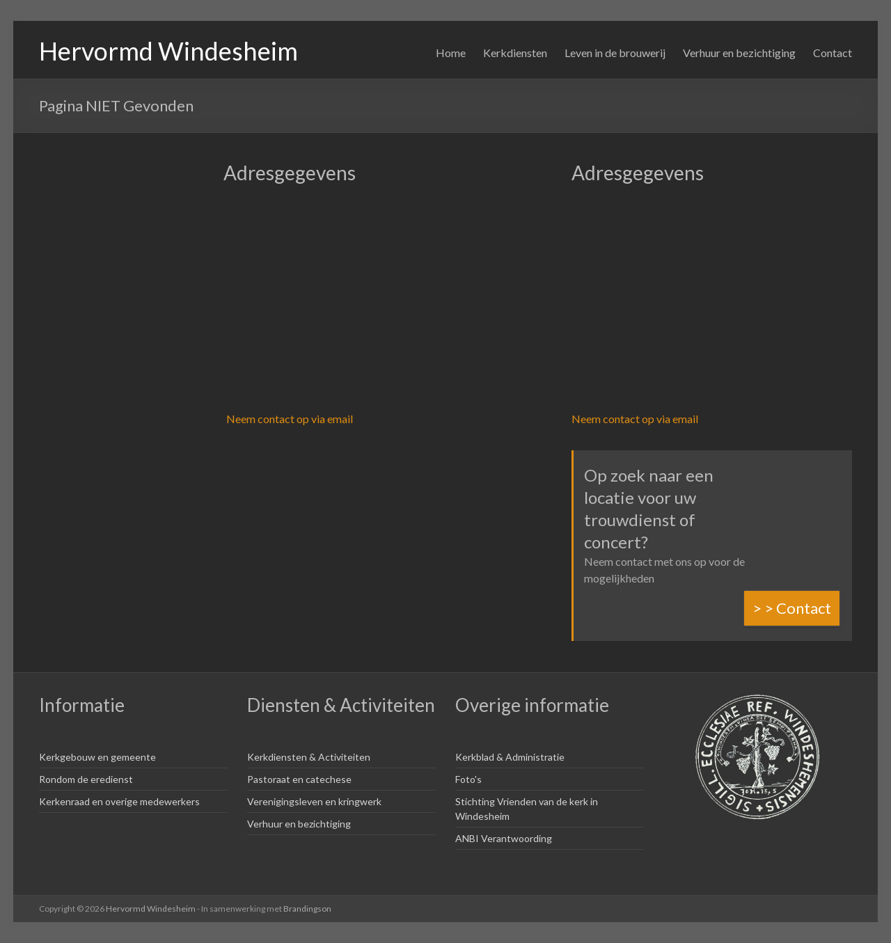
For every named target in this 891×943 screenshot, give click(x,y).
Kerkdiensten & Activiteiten (308, 757)
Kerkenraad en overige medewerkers (119, 801)
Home (451, 52)
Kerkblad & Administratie (510, 757)
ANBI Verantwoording (503, 838)
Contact (832, 52)
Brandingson (307, 908)
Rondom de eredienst (86, 779)
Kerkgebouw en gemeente (97, 757)
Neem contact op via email (289, 418)
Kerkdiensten (515, 52)
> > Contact (791, 608)
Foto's (468, 779)
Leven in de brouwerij (615, 52)
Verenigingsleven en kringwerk (314, 801)
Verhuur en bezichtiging (739, 52)
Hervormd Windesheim (168, 50)
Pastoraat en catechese (299, 779)
